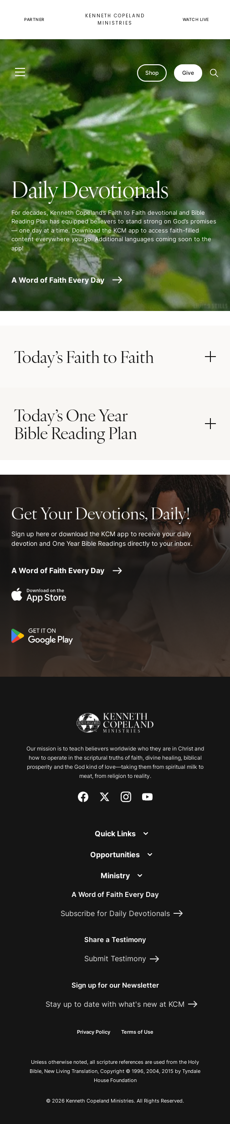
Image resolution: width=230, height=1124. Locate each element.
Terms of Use (137, 1032)
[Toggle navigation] (20, 72)
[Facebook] (83, 797)
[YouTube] (147, 797)
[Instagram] (126, 797)
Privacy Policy (93, 1032)
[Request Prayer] (185, 655)
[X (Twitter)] (104, 797)
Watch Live (196, 19)
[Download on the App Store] (42, 596)
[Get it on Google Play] (42, 637)
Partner (34, 19)
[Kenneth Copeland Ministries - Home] (115, 718)
